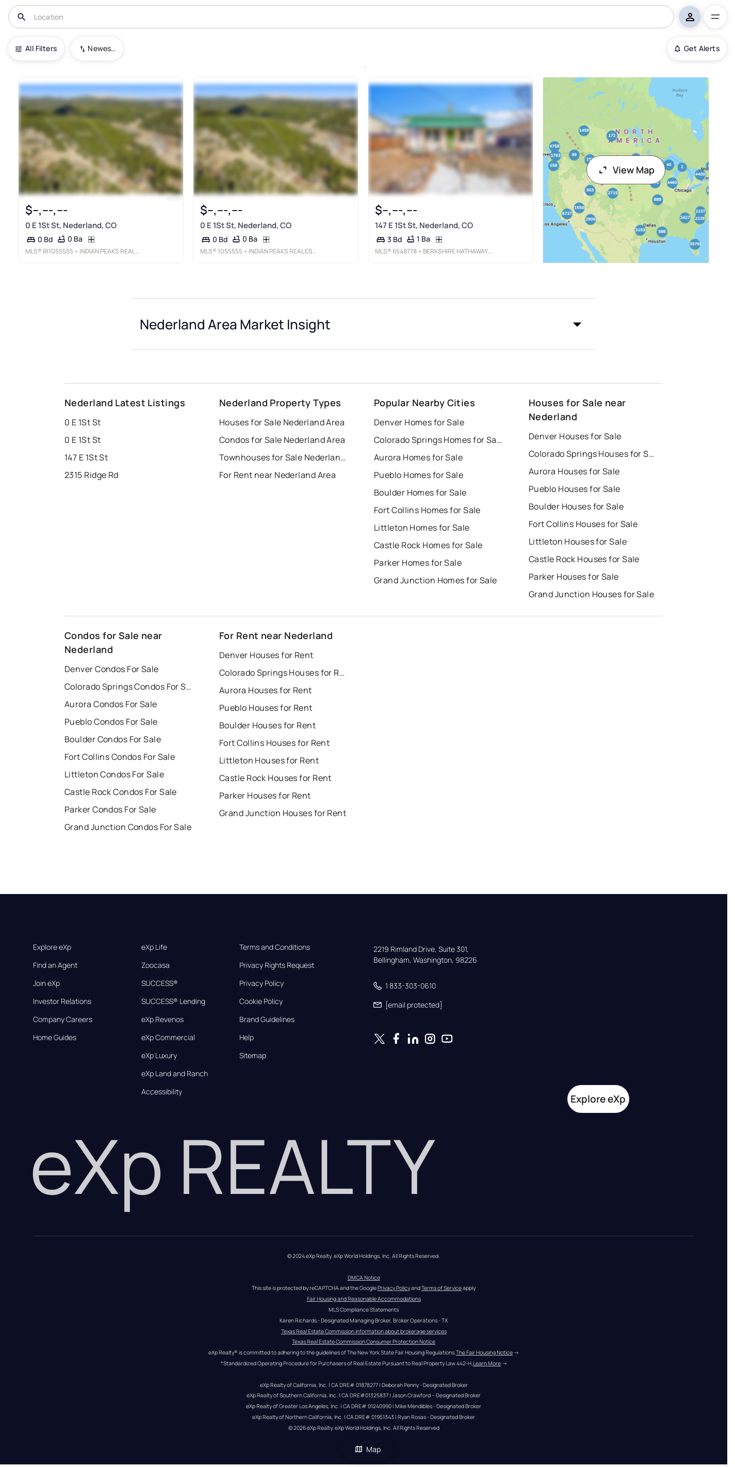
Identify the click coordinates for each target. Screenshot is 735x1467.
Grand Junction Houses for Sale (591, 594)
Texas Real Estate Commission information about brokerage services (364, 1331)
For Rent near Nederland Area (277, 475)
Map (367, 1449)
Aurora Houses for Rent (265, 690)
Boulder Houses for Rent (267, 725)
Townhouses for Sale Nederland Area (283, 457)
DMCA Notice (364, 1277)
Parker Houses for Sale (574, 576)
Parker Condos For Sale (110, 809)
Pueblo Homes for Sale (418, 475)
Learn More (487, 1363)
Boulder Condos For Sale (112, 739)
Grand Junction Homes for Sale (435, 580)
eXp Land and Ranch (174, 1073)
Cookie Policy (261, 1001)
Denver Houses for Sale (575, 436)
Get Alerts (697, 48)
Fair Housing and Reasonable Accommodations (364, 1298)
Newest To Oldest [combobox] (102, 48)
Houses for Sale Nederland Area (282, 422)
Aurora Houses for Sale (574, 471)
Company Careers (62, 1019)
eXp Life (154, 947)
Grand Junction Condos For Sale (127, 827)
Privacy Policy (261, 983)
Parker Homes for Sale (418, 562)
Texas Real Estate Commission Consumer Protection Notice (363, 1341)
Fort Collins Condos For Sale (119, 756)
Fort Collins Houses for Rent (274, 742)
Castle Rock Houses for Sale (584, 559)
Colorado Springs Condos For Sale (128, 686)
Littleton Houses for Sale (578, 541)
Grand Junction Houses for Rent (282, 813)
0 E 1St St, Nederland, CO (71, 225)
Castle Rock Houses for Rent (275, 778)
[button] (364, 324)
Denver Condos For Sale (111, 669)
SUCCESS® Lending (173, 1001)
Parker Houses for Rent (265, 795)
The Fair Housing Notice (484, 1352)
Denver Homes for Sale (419, 422)
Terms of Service (441, 1287)
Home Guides (54, 1037)
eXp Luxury (159, 1055)
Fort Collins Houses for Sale (583, 524)
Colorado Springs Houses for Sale (593, 453)
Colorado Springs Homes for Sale (438, 439)
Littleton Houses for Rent (269, 760)
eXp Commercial (168, 1037)
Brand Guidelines (267, 1019)
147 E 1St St (86, 457)
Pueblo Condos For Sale (111, 721)
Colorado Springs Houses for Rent (283, 672)
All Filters (36, 48)
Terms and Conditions (274, 947)
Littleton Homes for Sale (422, 527)
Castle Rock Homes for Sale (428, 545)
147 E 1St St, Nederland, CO (424, 225)
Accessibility (161, 1091)
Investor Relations (62, 1001)
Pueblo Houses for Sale (574, 489)
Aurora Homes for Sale (418, 457)
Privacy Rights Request (276, 965)
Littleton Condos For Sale (114, 774)
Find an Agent (55, 965)
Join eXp (46, 983)
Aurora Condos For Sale (110, 704)
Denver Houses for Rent (266, 655)
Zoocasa (155, 965)
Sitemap (252, 1055)
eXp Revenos (162, 1019)
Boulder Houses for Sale (576, 506)
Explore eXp (52, 947)
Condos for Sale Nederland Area (282, 439)
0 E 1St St (82, 422)
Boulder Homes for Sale (420, 492)
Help (246, 1037)
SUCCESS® (159, 983)
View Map (626, 170)
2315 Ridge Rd (91, 475)
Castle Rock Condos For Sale (120, 792)
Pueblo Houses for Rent (266, 707)
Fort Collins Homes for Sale (427, 510)
